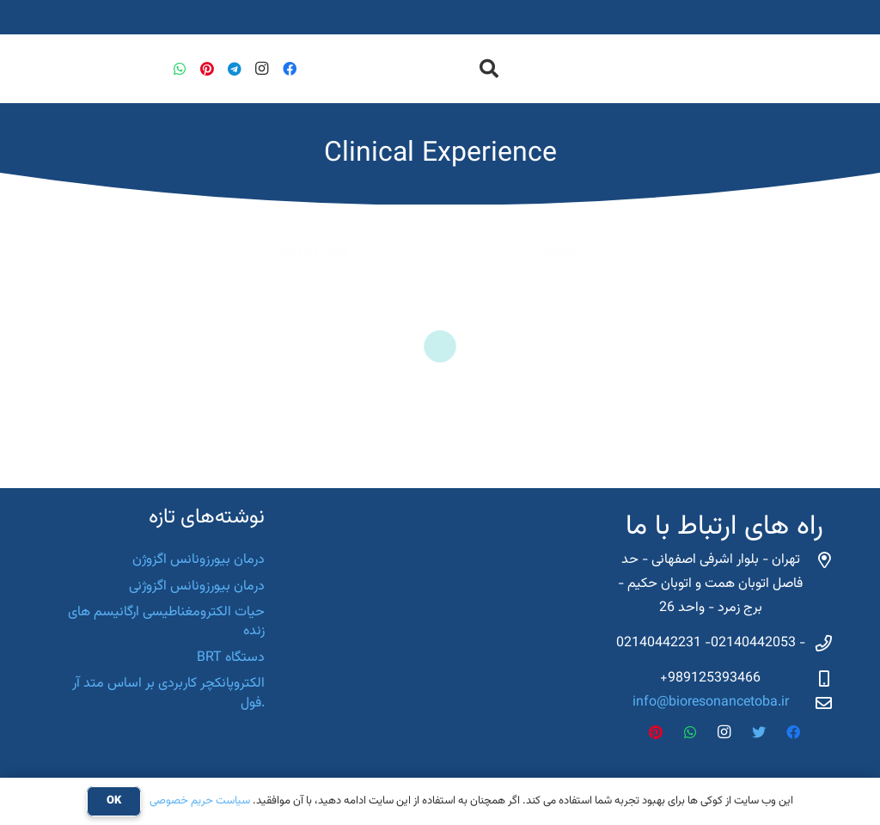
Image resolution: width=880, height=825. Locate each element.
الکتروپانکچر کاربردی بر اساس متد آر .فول (168, 693)
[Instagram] (262, 68)
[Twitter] (759, 732)
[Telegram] (234, 68)
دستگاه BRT (231, 658)
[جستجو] (488, 69)
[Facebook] (289, 68)
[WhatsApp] (179, 68)
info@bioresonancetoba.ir (710, 702)
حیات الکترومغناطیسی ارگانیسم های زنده (166, 622)
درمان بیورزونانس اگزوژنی (197, 586)
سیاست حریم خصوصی (200, 801)
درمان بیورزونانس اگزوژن (198, 560)
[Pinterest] (207, 68)
